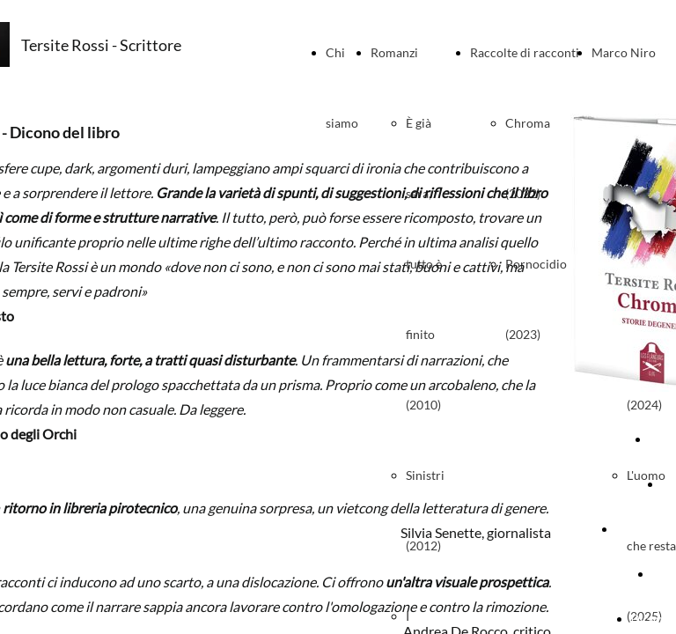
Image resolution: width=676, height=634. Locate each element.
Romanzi (394, 52)
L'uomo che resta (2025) (651, 545)
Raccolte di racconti (524, 52)
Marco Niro (624, 52)
